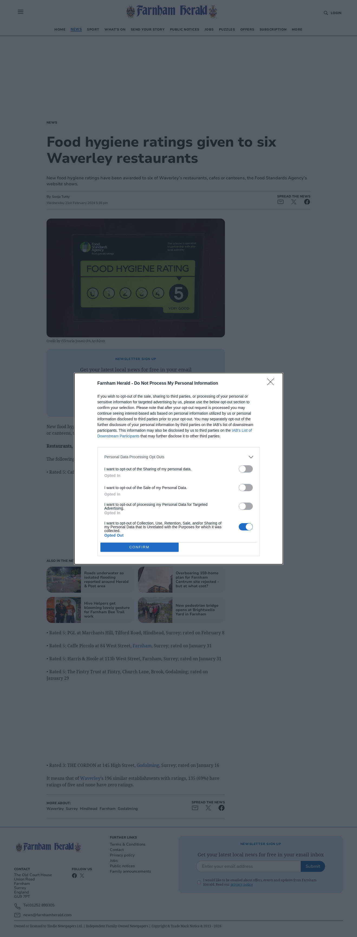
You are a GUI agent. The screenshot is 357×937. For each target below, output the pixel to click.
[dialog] (178, 468)
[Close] (272, 383)
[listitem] (178, 457)
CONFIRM (139, 547)
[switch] (246, 469)
